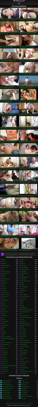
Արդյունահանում (25, 269)
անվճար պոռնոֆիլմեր (27, 396)
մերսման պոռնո (6, 396)
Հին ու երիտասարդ (7, 342)
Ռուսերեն (23, 331)
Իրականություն (25, 340)
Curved (22, 327)
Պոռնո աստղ (5, 305)
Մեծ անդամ (24, 298)
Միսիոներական (6, 273)
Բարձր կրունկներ (6, 336)
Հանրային (23, 363)
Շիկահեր (23, 265)
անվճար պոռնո (6, 382)
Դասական (4, 354)
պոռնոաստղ (24, 390)
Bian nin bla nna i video (7, 398)
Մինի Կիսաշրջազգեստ (27, 371)
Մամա (22, 319)
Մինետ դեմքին (24, 346)
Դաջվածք (4, 315)
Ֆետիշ (3, 356)
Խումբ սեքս (24, 334)
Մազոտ (23, 288)
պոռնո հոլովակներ (7, 384)
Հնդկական (5, 361)
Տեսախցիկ (24, 344)
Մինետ (4, 259)
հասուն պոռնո (6, 394)
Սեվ (3, 346)
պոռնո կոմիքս (24, 382)
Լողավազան (5, 371)
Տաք (22, 292)
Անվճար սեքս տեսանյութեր (9, 386)
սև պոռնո (23, 398)
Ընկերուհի (23, 290)
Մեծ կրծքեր (5, 321)
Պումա (22, 359)
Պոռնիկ (4, 286)
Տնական (4, 288)
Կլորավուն (4, 359)
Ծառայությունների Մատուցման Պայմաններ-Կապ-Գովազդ (19, 403)
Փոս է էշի (4, 357)
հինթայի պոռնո (6, 390)
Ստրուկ (4, 350)
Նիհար (4, 302)
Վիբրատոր (24, 336)
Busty (22, 261)
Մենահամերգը (6, 294)
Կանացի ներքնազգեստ (27, 309)
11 (28, 254)
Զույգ (22, 302)
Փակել (3, 323)
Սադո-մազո (24, 350)
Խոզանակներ (5, 344)
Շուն (3, 269)
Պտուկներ (4, 369)
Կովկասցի (23, 329)
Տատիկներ (24, 373)
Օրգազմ (4, 332)
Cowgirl (22, 275)
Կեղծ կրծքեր (5, 367)
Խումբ (22, 338)
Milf (2, 329)
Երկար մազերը (25, 361)
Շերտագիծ (5, 311)
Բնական (4, 290)
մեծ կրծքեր (24, 388)
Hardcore (23, 259)
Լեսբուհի (23, 321)
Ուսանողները (24, 315)
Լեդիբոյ (4, 313)
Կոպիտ (4, 373)
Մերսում (4, 363)
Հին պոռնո (24, 384)
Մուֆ (22, 348)
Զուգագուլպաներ (25, 280)
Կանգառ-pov (5, 296)
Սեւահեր (4, 309)
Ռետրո (4, 319)
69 (21, 356)
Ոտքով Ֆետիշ (24, 367)
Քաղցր (22, 305)
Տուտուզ (23, 263)
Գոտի (3, 334)
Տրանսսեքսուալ (25, 311)
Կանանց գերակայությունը (9, 365)
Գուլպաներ (5, 352)
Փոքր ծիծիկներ (6, 265)
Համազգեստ (24, 357)
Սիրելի (3, 277)
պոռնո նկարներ (25, 386)
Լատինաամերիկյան (26, 317)
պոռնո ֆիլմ (24, 392)
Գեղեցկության (24, 273)
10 (25, 254)
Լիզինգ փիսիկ (5, 279)
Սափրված (23, 271)
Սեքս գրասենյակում (26, 342)
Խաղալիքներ (24, 286)
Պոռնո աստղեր (6, 392)
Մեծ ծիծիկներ (24, 267)
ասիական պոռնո (6, 380)
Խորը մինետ (5, 292)
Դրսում (22, 300)
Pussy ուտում (5, 348)
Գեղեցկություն (24, 277)
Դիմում (4, 298)
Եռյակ (22, 284)
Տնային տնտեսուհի (26, 325)
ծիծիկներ (19, 1)
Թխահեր (4, 263)
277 (32, 254)
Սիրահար (23, 279)
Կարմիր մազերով (25, 296)
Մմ (21, 313)
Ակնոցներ (23, 354)
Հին (3, 317)
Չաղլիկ (23, 369)
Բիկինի (23, 365)
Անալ (3, 284)
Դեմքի (3, 331)
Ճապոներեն (5, 300)
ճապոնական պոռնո (7, 388)
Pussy (3, 261)
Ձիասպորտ (5, 267)
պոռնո (22, 380)
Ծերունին (23, 332)
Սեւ (22, 304)
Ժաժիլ (3, 304)
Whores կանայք (24, 323)
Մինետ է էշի (5, 325)
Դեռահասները (6, 271)
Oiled (3, 340)
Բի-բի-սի (4, 307)
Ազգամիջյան (24, 307)
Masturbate (4, 280)
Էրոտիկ (4, 327)
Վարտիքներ (24, 294)
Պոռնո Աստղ (24, 394)
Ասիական (4, 282)
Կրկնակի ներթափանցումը (9, 338)
